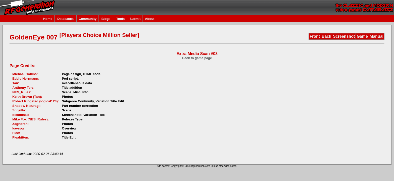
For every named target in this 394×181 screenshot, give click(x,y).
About (150, 19)
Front (315, 36)
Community (88, 19)
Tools (120, 19)
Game (362, 36)
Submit (134, 19)
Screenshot (344, 36)
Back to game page (197, 58)
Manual (376, 36)
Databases (65, 19)
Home (47, 19)
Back (326, 36)
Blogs (105, 19)
